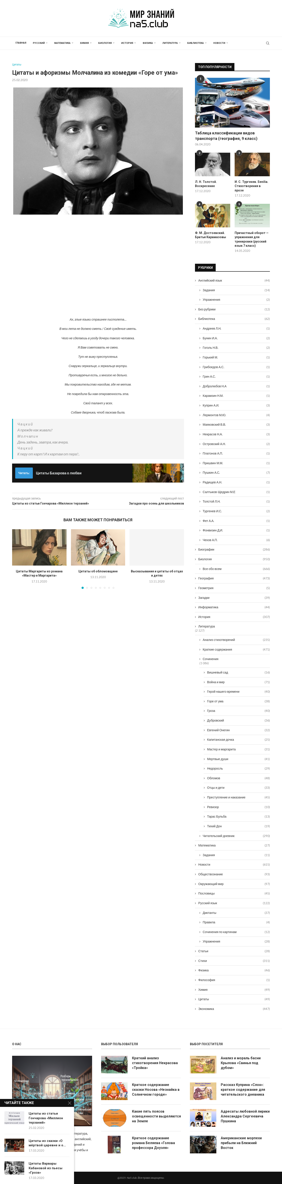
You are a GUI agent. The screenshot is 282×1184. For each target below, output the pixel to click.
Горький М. (236, 357)
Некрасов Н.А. (236, 434)
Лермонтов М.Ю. (236, 415)
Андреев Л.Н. (236, 328)
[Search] (267, 43)
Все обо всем (236, 569)
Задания (236, 290)
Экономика (234, 1009)
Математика (62, 43)
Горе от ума (238, 701)
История (127, 43)
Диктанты (236, 912)
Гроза (238, 711)
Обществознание (234, 874)
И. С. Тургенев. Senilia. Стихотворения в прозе (251, 186)
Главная (20, 42)
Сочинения (210, 659)
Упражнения (236, 299)
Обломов (238, 778)
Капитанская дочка (238, 739)
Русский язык (234, 903)
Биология (105, 43)
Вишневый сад (238, 672)
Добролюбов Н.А (236, 386)
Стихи (234, 961)
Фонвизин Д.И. (236, 530)
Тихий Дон (238, 826)
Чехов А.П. (236, 540)
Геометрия (234, 588)
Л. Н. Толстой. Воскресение (206, 184)
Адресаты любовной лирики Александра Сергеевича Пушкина (245, 1116)
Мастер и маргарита (238, 749)
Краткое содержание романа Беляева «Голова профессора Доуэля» (153, 1143)
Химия (84, 43)
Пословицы (234, 893)
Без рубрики (234, 309)
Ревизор (238, 807)
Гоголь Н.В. (236, 347)
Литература (170, 43)
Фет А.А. (236, 520)
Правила (236, 922)
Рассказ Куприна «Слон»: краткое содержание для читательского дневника (243, 1089)
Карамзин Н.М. (236, 395)
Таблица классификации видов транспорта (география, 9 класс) (226, 136)
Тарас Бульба (238, 816)
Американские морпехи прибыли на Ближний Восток (241, 1143)
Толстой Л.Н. (236, 501)
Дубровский (238, 720)
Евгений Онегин (238, 730)
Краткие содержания (236, 649)
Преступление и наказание (238, 797)
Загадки (234, 597)
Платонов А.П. (236, 453)
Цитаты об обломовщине (98, 571)
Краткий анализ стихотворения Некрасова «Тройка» (155, 1063)
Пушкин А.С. (236, 472)
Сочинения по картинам (236, 932)
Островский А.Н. (236, 444)
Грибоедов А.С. (236, 367)
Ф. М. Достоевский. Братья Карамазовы (210, 235)
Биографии (234, 549)
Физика (148, 43)
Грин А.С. (236, 376)
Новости (219, 43)
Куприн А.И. (236, 405)
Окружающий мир (234, 884)
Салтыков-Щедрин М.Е (236, 492)
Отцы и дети (238, 787)
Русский (39, 43)
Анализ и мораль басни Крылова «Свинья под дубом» (241, 1063)
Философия (234, 980)
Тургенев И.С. (236, 511)
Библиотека (195, 43)
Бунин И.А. (236, 338)
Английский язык (234, 280)
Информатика (234, 607)
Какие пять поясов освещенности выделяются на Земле (156, 1116)
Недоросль (238, 768)
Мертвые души (238, 759)
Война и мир (238, 682)
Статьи (234, 951)
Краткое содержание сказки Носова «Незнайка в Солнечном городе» (156, 1089)
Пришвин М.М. (236, 463)
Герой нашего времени (238, 691)
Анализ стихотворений (236, 640)
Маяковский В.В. (236, 424)
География (234, 578)
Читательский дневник (236, 835)
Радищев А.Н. (236, 482)
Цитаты (234, 999)
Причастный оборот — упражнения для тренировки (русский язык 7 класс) (252, 239)
